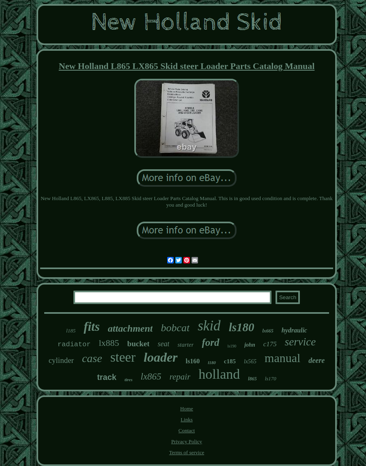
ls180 (241, 327)
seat (163, 344)
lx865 (151, 376)
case (92, 358)
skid (209, 326)
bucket (138, 343)
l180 (212, 362)
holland (219, 374)
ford (210, 342)
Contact (187, 430)
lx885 (109, 343)
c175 (270, 344)
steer (123, 357)
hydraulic (294, 330)
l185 (70, 331)
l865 (252, 379)
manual (282, 358)
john (249, 345)
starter (185, 344)
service (300, 342)
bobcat (175, 328)
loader (161, 357)
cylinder (61, 360)
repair (180, 377)
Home (186, 409)
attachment (130, 328)
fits (92, 326)
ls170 (270, 378)
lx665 (267, 331)
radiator (74, 344)
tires (129, 379)
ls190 (232, 346)
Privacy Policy (186, 441)
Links (187, 419)
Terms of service (186, 452)
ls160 (193, 361)
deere (316, 360)
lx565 (250, 361)
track (106, 377)
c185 (230, 361)
